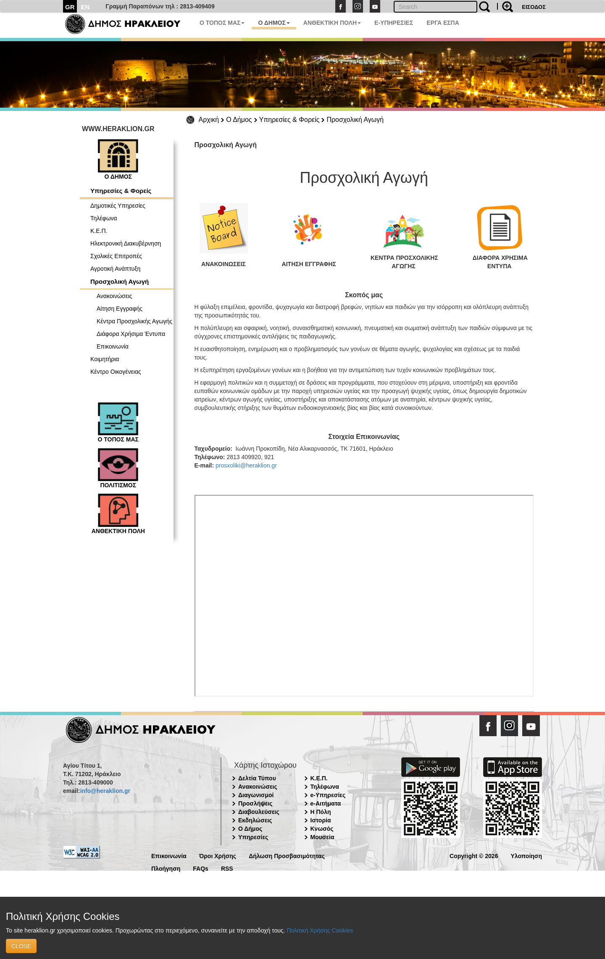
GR (70, 7)
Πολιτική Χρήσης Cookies (320, 930)
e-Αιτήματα (325, 803)
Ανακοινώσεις (114, 296)
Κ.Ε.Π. (98, 230)
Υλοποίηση (526, 855)
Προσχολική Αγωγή (355, 119)
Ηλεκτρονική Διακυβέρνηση (125, 243)
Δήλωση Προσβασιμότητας (287, 855)
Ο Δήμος (239, 119)
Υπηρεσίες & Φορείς (289, 119)
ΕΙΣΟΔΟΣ (534, 7)
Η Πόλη (320, 811)
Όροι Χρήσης (218, 855)
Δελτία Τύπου (257, 778)
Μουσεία (322, 837)
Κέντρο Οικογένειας (115, 371)
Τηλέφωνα (103, 218)
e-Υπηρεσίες (328, 795)
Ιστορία (320, 820)
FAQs (200, 868)
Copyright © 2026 (474, 855)
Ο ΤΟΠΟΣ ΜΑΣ (222, 22)
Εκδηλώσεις (255, 820)
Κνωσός (322, 828)
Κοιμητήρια (104, 359)
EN (85, 7)
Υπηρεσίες (253, 837)
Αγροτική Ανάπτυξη (115, 268)
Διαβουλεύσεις (258, 811)
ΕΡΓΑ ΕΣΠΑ (442, 22)
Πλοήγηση (165, 868)
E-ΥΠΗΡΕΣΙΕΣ (393, 22)
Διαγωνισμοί (256, 795)
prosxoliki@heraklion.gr (246, 465)
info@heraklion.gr (105, 790)
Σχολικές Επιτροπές (116, 256)
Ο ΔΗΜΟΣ (273, 22)
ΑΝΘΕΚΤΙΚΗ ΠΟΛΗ (332, 22)
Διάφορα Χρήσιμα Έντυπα (131, 333)
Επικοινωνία (113, 346)
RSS (227, 868)
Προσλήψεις (255, 803)
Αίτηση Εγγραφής (119, 308)
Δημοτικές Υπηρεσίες (117, 205)
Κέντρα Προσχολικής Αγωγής (134, 321)
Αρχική (209, 119)
